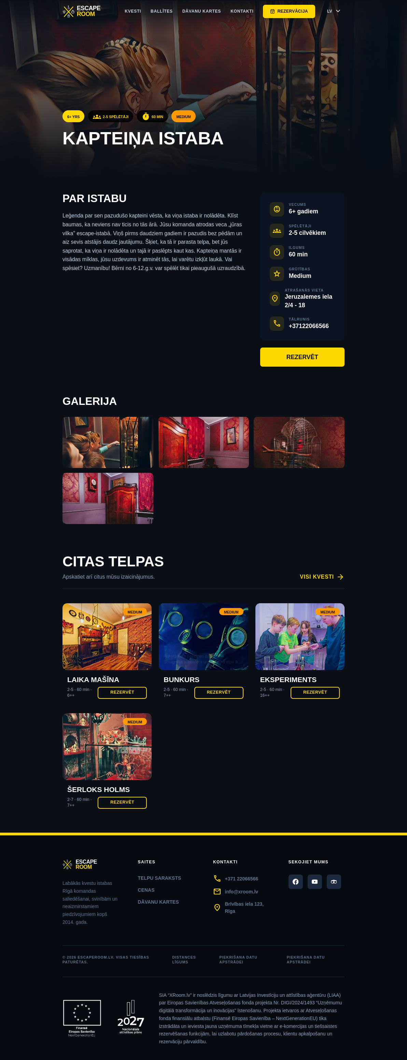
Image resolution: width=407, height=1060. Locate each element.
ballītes (162, 11)
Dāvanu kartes (201, 11)
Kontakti (241, 11)
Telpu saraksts (159, 878)
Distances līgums (184, 959)
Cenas (146, 890)
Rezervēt (302, 357)
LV (334, 11)
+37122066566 (309, 326)
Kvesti (133, 11)
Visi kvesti (322, 577)
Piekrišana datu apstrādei (238, 959)
